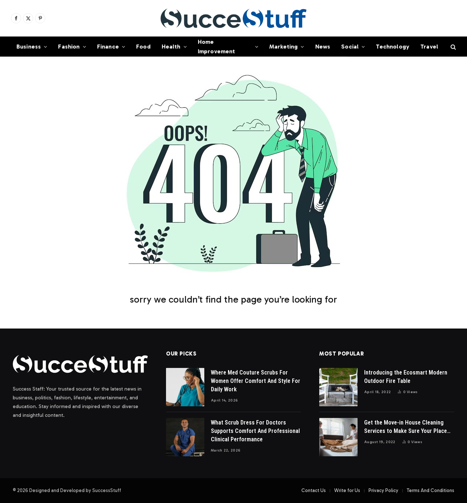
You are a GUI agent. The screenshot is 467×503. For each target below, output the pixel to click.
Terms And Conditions (430, 490)
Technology (392, 46)
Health (171, 46)
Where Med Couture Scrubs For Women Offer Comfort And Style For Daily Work (255, 381)
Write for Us (347, 490)
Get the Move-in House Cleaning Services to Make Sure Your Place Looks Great (405, 427)
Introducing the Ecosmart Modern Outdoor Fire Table (405, 376)
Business (28, 46)
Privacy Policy (383, 490)
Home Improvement (216, 46)
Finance (108, 46)
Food (143, 46)
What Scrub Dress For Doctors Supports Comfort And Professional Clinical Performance (255, 431)
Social (350, 46)
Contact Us (313, 490)
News (323, 46)
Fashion (69, 46)
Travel (429, 46)
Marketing (283, 46)
